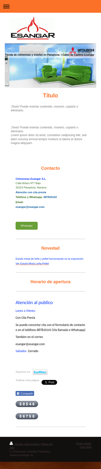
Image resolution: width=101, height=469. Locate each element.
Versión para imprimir (25, 444)
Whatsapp (27, 225)
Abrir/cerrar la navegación (50, 6)
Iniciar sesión (83, 443)
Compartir (25, 393)
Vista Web (85, 446)
